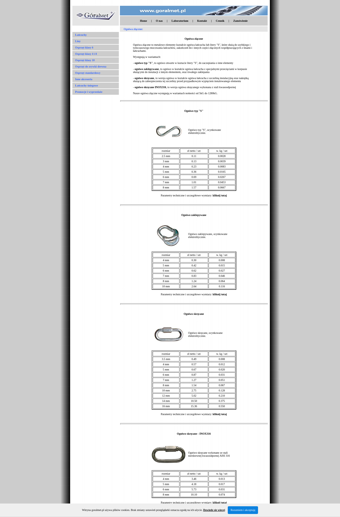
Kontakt (202, 20)
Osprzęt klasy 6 (84, 47)
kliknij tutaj (220, 195)
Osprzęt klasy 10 (85, 60)
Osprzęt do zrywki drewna (90, 66)
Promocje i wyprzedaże (88, 91)
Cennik (220, 20)
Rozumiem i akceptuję (243, 509)
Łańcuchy (81, 34)
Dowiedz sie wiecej (214, 509)
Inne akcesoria (83, 79)
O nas (159, 20)
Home (143, 20)
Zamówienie (240, 20)
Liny (78, 41)
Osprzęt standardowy (87, 72)
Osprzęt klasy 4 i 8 (86, 53)
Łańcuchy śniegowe (86, 85)
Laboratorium (180, 20)
